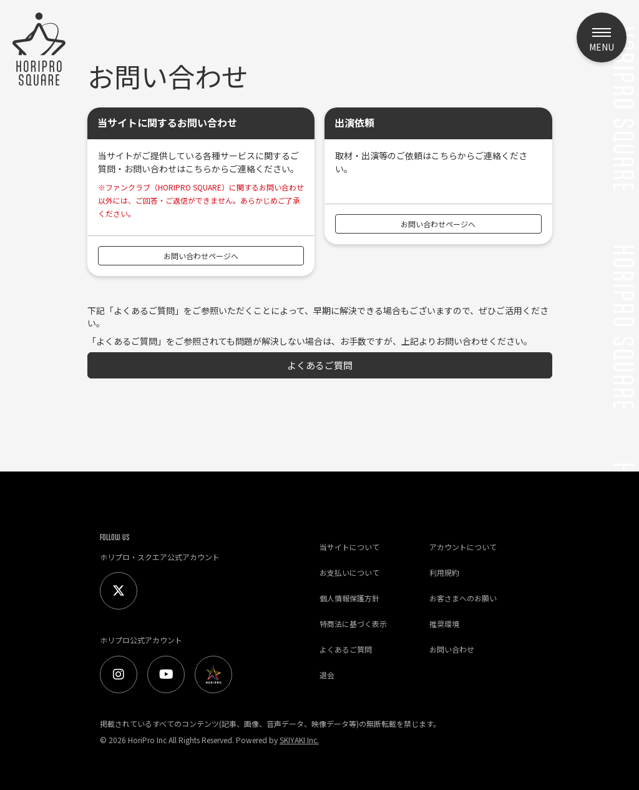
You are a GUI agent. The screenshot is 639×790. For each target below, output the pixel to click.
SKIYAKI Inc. (299, 739)
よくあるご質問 (320, 365)
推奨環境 (444, 623)
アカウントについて (463, 546)
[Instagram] (118, 674)
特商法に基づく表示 (353, 623)
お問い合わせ (451, 649)
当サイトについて (349, 546)
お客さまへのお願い (463, 598)
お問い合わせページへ (200, 255)
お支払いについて (349, 572)
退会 (327, 674)
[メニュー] (602, 37)
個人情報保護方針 (349, 598)
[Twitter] (118, 591)
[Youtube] (166, 674)
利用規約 (444, 572)
